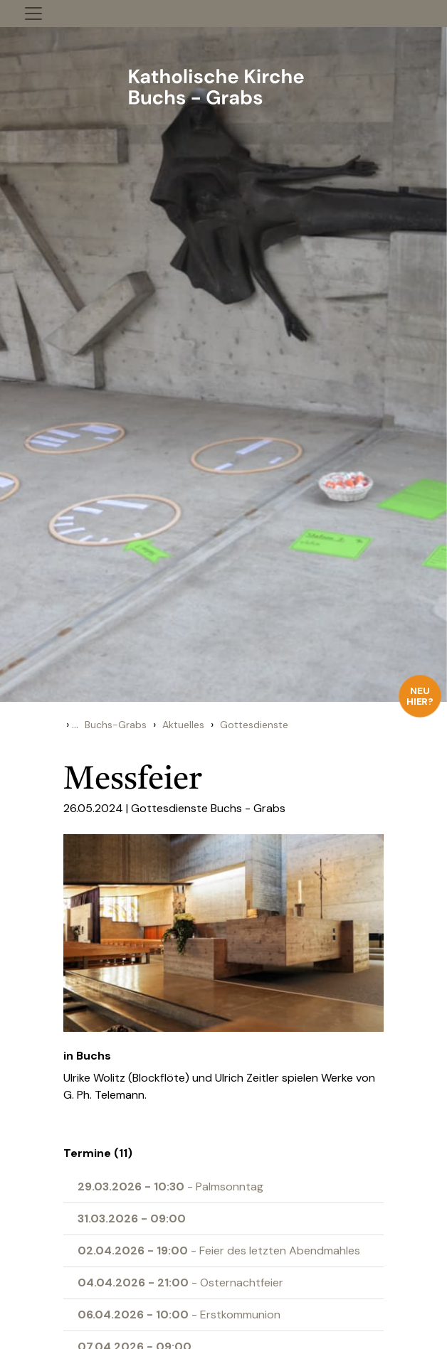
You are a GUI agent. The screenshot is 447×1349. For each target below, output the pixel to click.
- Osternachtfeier (180, 1282)
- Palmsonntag (170, 1186)
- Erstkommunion (179, 1314)
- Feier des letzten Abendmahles (219, 1250)
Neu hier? (420, 696)
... (75, 724)
